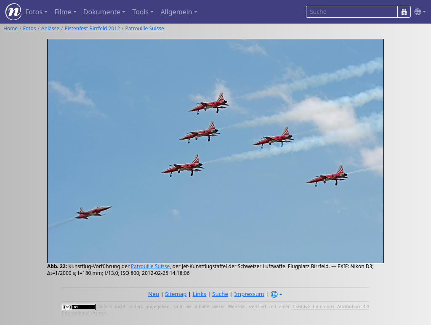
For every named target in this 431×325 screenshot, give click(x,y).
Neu (153, 294)
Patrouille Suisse (144, 28)
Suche (220, 294)
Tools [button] (140, 11)
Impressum (249, 294)
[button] (418, 12)
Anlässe (50, 28)
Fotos (29, 28)
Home (10, 28)
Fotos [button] (34, 11)
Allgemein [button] (176, 11)
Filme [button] (63, 11)
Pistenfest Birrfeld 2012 (92, 28)
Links (199, 294)
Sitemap (175, 294)
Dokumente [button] (101, 11)
